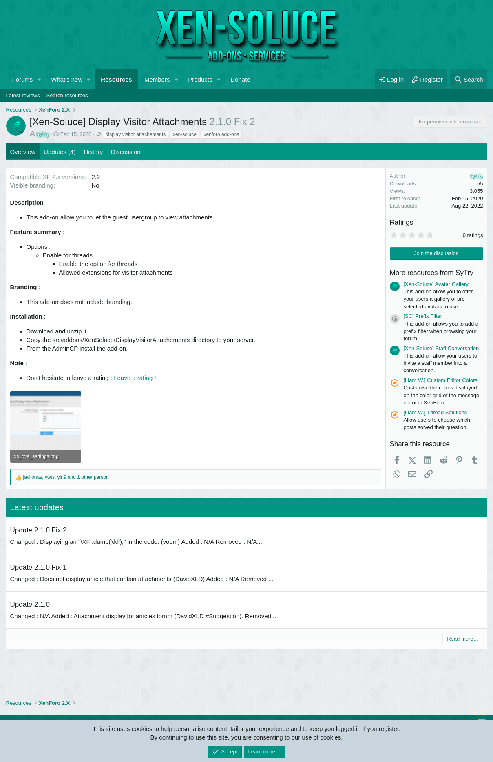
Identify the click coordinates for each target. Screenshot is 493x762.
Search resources (67, 95)
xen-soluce (185, 134)
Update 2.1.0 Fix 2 (38, 530)
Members (157, 79)
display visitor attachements (136, 134)
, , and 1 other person (66, 477)
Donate (240, 79)
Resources (116, 79)
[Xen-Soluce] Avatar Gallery (436, 284)
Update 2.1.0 (30, 604)
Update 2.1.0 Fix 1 (38, 567)
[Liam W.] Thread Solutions (435, 412)
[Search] (468, 79)
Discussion (126, 151)
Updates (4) (59, 151)
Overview (23, 151)
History (93, 151)
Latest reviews (23, 95)
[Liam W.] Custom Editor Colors (441, 380)
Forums (22, 79)
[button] (39, 79)
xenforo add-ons (221, 134)
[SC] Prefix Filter (423, 316)
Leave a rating (133, 377)
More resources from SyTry (431, 273)
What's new (66, 79)
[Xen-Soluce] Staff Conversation (441, 348)
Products (200, 79)
